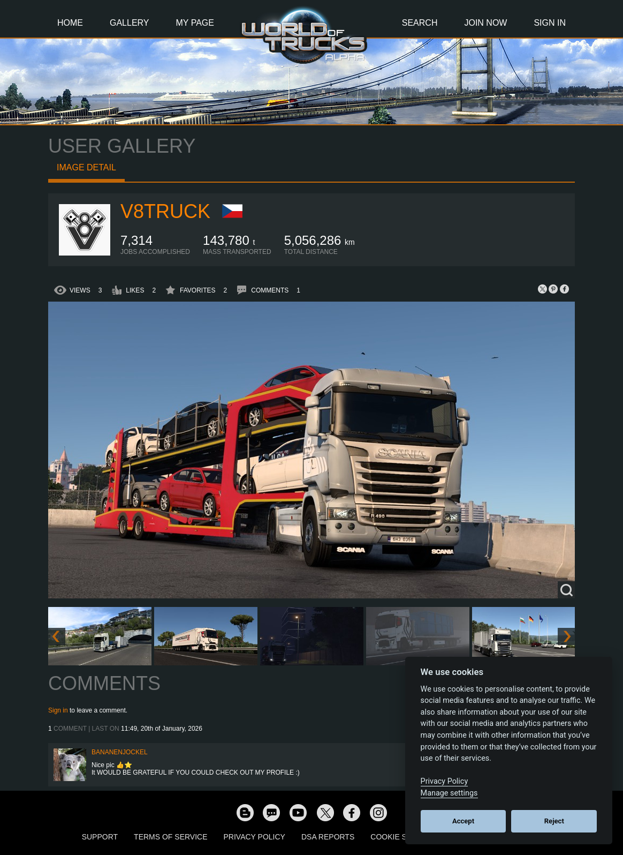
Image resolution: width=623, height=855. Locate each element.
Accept (463, 821)
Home (70, 22)
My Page (195, 22)
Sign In (550, 22)
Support (100, 836)
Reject (554, 821)
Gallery (129, 22)
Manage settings (449, 793)
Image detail (86, 167)
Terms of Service (170, 836)
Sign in (58, 710)
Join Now (485, 22)
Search (420, 22)
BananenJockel (120, 752)
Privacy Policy (254, 836)
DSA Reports (327, 836)
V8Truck (165, 211)
